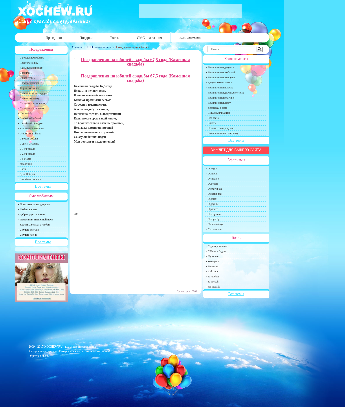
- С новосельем (26, 77)
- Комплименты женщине (220, 77)
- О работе (212, 209)
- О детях (211, 198)
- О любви (212, 183)
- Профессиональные (30, 82)
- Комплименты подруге (219, 87)
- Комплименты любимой (220, 72)
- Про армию (213, 214)
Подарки (86, 38)
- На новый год (214, 224)
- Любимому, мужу (28, 98)
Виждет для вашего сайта (236, 150)
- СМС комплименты (218, 112)
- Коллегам (212, 266)
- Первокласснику (28, 62)
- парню (27, 234)
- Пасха (22, 168)
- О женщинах (214, 193)
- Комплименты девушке (220, 67)
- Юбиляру (212, 271)
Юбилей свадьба (101, 47)
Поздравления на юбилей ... (134, 47)
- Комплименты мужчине (220, 97)
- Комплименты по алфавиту (222, 133)
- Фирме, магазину (28, 88)
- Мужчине (212, 256)
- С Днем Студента (28, 143)
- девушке (34, 204)
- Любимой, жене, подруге (33, 93)
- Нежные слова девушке (220, 128)
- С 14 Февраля (26, 148)
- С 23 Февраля (26, 153)
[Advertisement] (135, 180)
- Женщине (212, 261)
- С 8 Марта (24, 158)
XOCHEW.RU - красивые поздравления (70, 346)
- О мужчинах (214, 188)
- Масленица (25, 163)
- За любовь (213, 276)
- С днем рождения (217, 246)
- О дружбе (212, 203)
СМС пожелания (149, 38)
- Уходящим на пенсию (31, 128)
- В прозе (211, 123)
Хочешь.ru (79, 47)
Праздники (54, 38)
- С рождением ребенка (31, 57)
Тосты (114, 38)
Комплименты (190, 37)
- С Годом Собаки (28, 138)
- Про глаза (212, 117)
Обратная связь (39, 356)
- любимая (31, 214)
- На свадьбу (25, 113)
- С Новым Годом (216, 251)
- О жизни (212, 173)
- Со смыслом (214, 229)
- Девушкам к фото (217, 107)
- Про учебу (213, 219)
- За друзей (212, 281)
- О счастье (212, 178)
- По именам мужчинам (31, 108)
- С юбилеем (25, 72)
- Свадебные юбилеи (29, 179)
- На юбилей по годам (30, 123)
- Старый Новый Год (29, 133)
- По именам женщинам (31, 103)
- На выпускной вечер (30, 67)
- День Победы (26, 174)
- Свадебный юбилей (30, 118)
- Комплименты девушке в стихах (225, 92)
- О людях (212, 168)
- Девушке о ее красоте (219, 82)
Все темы (43, 186)
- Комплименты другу (218, 102)
